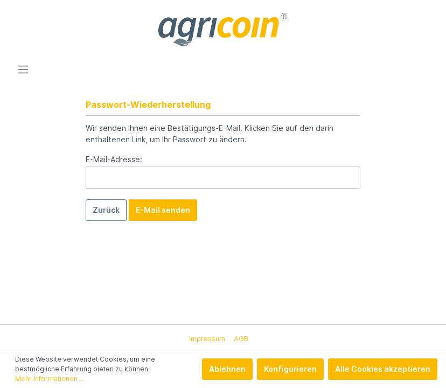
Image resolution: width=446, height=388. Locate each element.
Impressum (207, 339)
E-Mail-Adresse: (114, 159)
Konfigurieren (290, 368)
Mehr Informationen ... (49, 379)
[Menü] (23, 69)
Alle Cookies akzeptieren (382, 368)
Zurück (106, 209)
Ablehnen (227, 368)
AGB (241, 339)
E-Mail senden (163, 209)
